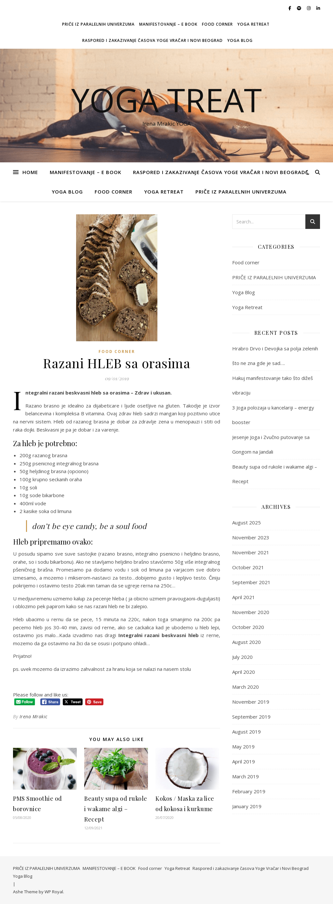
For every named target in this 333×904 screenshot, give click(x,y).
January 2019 (246, 806)
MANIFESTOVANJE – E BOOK (168, 24)
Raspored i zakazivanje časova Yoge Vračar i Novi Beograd (152, 40)
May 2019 (243, 746)
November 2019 (250, 701)
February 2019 (248, 791)
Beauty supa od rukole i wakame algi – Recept (115, 809)
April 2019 (243, 761)
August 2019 (246, 731)
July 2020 (242, 657)
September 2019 (251, 716)
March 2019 (245, 776)
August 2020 (246, 642)
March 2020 (245, 687)
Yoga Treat (166, 99)
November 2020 (250, 612)
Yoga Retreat (253, 24)
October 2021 (248, 567)
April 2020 (243, 672)
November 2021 (250, 552)
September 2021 (251, 582)
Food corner (217, 24)
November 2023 (250, 537)
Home (30, 172)
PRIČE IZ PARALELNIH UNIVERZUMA (98, 24)
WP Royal (54, 892)
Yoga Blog (240, 40)
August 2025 (246, 522)
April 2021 (243, 597)
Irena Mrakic (33, 716)
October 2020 (248, 627)
